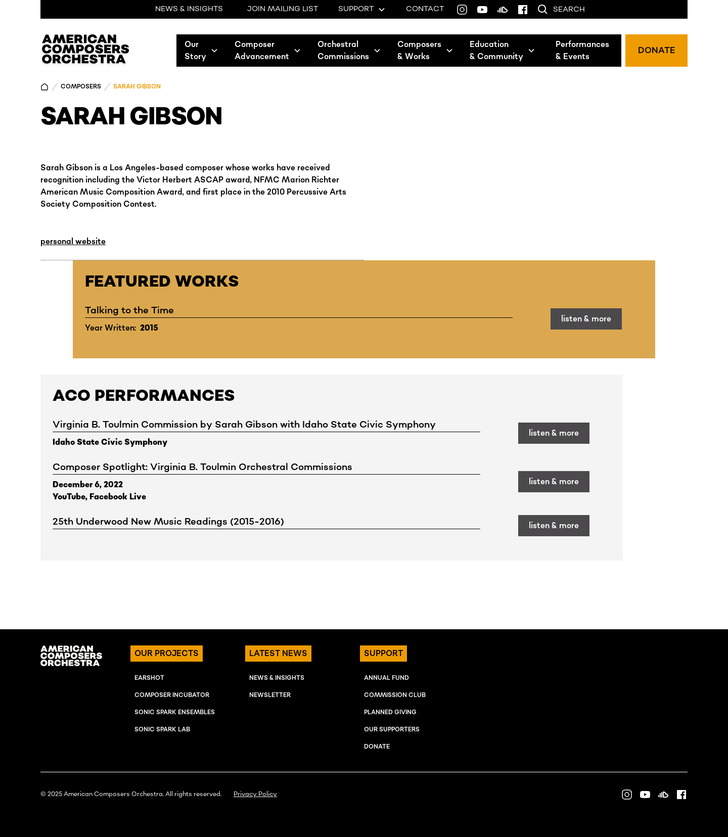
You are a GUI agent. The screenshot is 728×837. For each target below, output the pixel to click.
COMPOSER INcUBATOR (171, 695)
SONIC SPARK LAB (162, 729)
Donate (377, 746)
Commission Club (395, 695)
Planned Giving (390, 712)
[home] (85, 50)
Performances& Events (582, 50)
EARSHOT (149, 678)
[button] (201, 50)
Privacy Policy (255, 794)
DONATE (656, 50)
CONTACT (425, 9)
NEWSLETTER (270, 695)
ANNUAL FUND (386, 678)
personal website (73, 241)
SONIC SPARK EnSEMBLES (174, 712)
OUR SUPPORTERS (392, 729)
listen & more (586, 318)
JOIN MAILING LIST (282, 9)
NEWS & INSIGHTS (189, 9)
